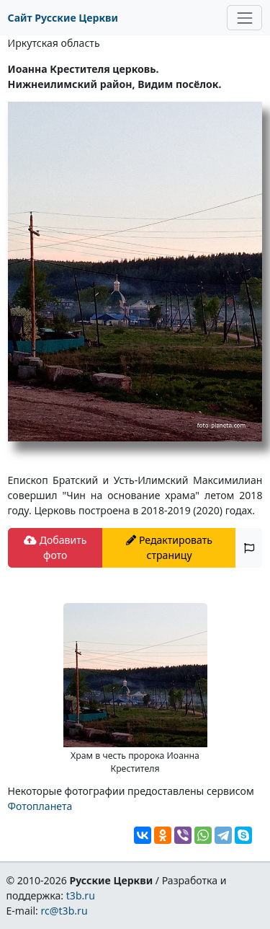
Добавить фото (55, 547)
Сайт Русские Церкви (63, 18)
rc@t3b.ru (64, 910)
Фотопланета (40, 806)
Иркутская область (54, 43)
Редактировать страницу (169, 547)
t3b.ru (80, 895)
